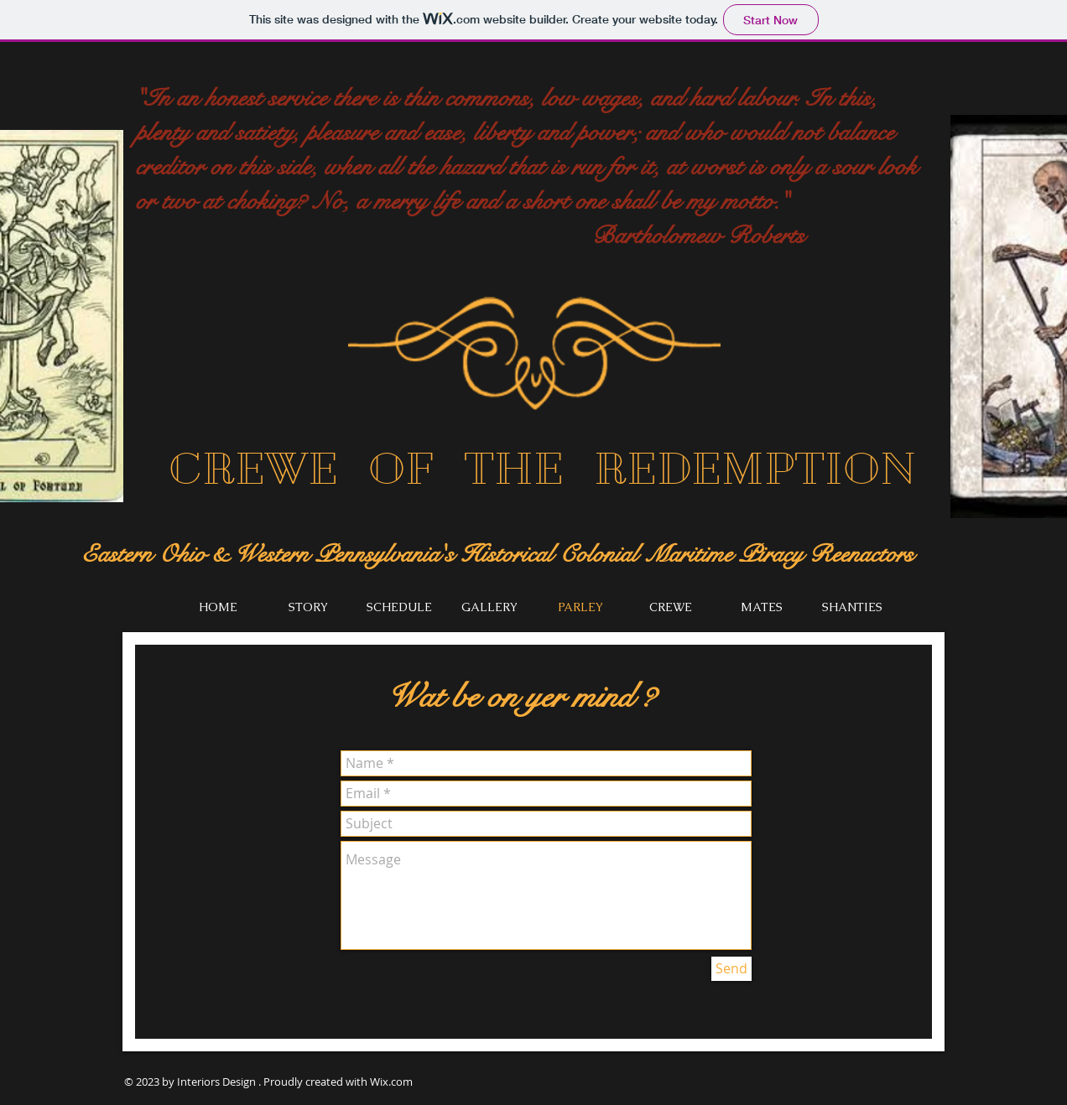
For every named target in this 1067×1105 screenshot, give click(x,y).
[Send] (731, 969)
